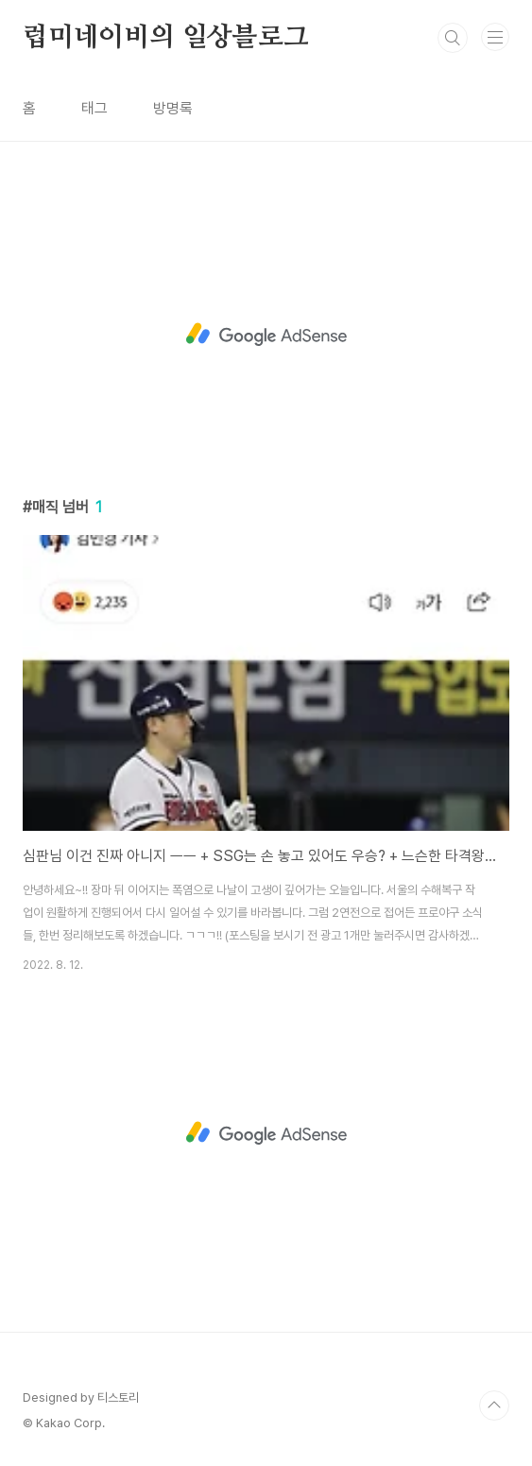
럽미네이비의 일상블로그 (166, 38)
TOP (494, 1405)
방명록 (173, 108)
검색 (452, 38)
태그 (94, 108)
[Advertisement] (266, 334)
